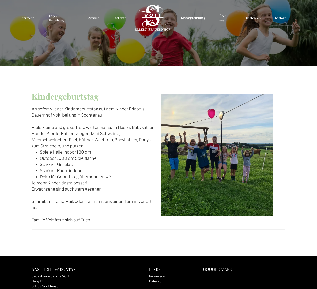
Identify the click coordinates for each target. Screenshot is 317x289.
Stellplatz (119, 18)
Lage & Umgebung (56, 18)
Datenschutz (158, 281)
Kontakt (280, 18)
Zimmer (93, 18)
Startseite (27, 18)
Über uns (222, 18)
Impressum (157, 276)
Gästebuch (253, 18)
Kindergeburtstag (193, 18)
